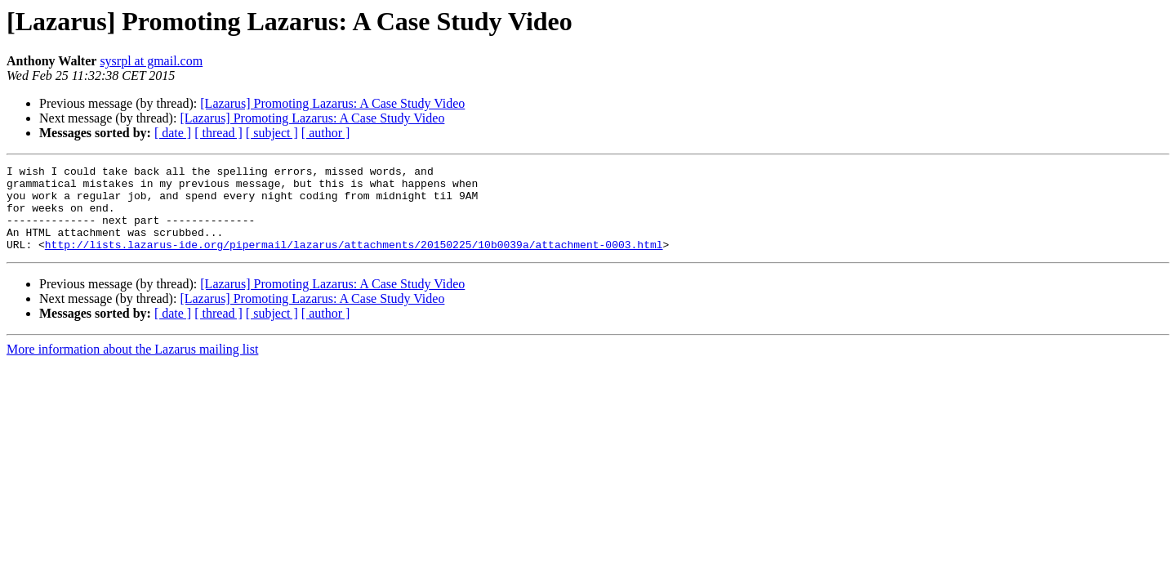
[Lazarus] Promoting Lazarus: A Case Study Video (332, 103)
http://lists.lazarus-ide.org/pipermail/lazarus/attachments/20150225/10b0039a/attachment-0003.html (354, 261)
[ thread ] (218, 133)
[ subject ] (272, 133)
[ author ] (325, 133)
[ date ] (172, 133)
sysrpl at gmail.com (151, 61)
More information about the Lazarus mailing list (132, 366)
